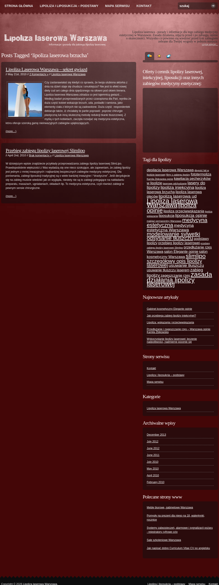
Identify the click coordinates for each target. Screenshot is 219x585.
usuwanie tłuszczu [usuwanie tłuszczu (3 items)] (186, 265)
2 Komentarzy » (38, 74)
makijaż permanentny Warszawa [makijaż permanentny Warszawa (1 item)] (164, 221)
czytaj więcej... (210, 44)
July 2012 (152, 441)
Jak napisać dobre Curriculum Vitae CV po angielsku (178, 548)
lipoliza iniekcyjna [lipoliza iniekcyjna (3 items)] (177, 187)
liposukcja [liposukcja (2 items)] (167, 216)
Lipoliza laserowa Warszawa (68, 74)
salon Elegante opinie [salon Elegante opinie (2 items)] (181, 252)
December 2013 (156, 434)
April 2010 (153, 475)
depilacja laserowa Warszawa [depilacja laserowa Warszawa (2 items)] (170, 170)
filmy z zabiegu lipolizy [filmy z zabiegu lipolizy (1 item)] (178, 174)
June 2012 (153, 448)
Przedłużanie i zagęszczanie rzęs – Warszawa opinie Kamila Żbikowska (178, 331)
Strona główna (19, 6)
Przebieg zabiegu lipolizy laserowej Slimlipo (45, 150)
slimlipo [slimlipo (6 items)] (196, 256)
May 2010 (153, 468)
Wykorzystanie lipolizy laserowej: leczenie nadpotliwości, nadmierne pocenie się (172, 340)
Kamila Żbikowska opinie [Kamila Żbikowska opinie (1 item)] (160, 179)
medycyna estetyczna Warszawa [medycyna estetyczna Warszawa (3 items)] (170, 227)
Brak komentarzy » (40, 155)
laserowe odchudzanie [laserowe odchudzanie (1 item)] (175, 183)
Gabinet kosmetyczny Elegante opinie (169, 308)
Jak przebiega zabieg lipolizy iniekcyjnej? (171, 315)
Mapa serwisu (117, 6)
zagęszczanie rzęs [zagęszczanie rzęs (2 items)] (175, 275)
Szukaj (213, 5)
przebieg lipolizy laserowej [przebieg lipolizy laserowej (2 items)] (179, 243)
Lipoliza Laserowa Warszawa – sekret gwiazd (46, 69)
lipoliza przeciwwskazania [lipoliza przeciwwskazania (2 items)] (183, 211)
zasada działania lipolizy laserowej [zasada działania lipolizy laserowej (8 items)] (179, 279)
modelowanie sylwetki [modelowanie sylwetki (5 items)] (173, 234)
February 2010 (155, 482)
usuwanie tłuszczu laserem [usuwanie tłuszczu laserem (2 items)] (168, 270)
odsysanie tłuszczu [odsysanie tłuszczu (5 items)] (170, 238)
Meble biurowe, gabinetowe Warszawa (170, 507)
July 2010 (152, 461)
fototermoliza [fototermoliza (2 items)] (201, 174)
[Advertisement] (175, 120)
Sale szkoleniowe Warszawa (164, 540)
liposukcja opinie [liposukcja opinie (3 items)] (191, 215)
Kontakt (143, 6)
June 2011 (153, 455)
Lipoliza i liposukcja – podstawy (69, 6)
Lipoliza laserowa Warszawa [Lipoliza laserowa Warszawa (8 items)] (172, 203)
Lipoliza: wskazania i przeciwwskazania (170, 322)
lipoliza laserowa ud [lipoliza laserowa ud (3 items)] (178, 196)
